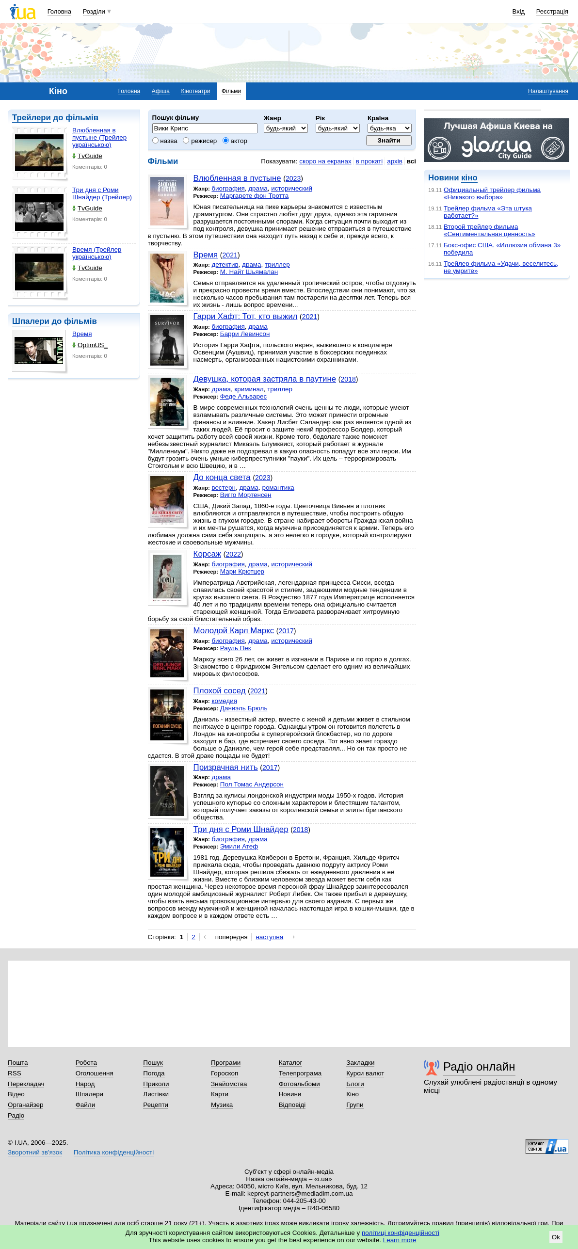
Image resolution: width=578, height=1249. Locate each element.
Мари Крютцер (242, 571)
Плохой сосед (219, 690)
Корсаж (207, 554)
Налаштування (548, 91)
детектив (224, 264)
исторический (291, 188)
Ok (556, 1237)
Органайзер (25, 1104)
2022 (233, 554)
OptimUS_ (90, 345)
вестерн (223, 487)
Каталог (291, 1062)
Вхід (519, 11)
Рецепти (155, 1104)
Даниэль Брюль (244, 708)
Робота (86, 1062)
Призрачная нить (225, 767)
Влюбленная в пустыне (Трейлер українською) (99, 137)
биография (227, 188)
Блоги (355, 1084)
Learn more (400, 1240)
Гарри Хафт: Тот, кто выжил (245, 316)
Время (82, 333)
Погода (153, 1073)
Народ (85, 1084)
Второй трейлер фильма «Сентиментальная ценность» (489, 230)
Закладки (360, 1062)
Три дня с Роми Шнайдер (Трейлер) (102, 193)
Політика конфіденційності (114, 1152)
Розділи (94, 11)
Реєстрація (552, 11)
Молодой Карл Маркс (233, 630)
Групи (354, 1104)
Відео (16, 1094)
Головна (59, 11)
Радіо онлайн (479, 1066)
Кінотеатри (195, 91)
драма (258, 188)
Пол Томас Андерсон (252, 784)
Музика (222, 1104)
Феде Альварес (243, 396)
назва (164, 140)
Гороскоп (224, 1073)
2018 (347, 379)
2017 (285, 631)
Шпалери (30, 321)
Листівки (156, 1094)
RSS (14, 1073)
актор (235, 140)
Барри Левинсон (245, 333)
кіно (469, 177)
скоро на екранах (325, 161)
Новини (290, 1094)
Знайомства (229, 1084)
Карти (219, 1094)
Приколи (156, 1084)
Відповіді (292, 1104)
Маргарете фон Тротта (254, 195)
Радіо (16, 1115)
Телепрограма (300, 1073)
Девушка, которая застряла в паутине (264, 379)
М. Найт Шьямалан (249, 271)
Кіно (352, 1094)
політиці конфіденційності (400, 1232)
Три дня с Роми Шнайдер (241, 829)
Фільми (231, 91)
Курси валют (365, 1073)
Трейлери (31, 117)
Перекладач (26, 1084)
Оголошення (94, 1073)
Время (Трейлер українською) (96, 253)
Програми (226, 1062)
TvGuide (87, 156)
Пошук (153, 1062)
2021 (230, 255)
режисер (200, 140)
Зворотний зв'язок (35, 1152)
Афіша (161, 91)
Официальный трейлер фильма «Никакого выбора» (492, 193)
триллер (277, 264)
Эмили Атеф (239, 846)
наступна (269, 937)
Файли (86, 1104)
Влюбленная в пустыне (237, 178)
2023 (293, 178)
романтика (278, 487)
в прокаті (369, 161)
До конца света (222, 477)
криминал (248, 389)
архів (394, 161)
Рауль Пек (235, 648)
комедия (224, 701)
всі (411, 161)
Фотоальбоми (299, 1084)
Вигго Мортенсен (246, 494)
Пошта (18, 1062)
